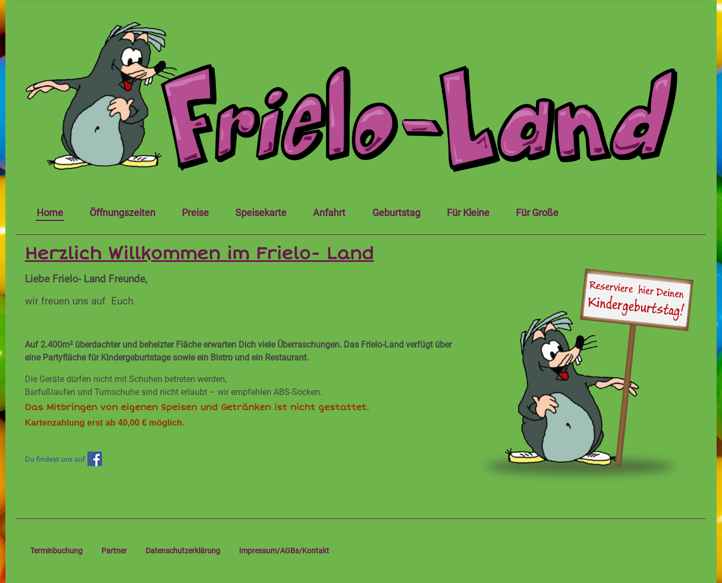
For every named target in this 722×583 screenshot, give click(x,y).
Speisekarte (261, 212)
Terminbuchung (56, 550)
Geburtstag (396, 212)
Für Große (537, 212)
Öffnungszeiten (122, 212)
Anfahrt (329, 212)
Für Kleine (468, 212)
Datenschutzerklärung (183, 550)
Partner (114, 550)
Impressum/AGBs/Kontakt (284, 550)
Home (50, 212)
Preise (195, 212)
